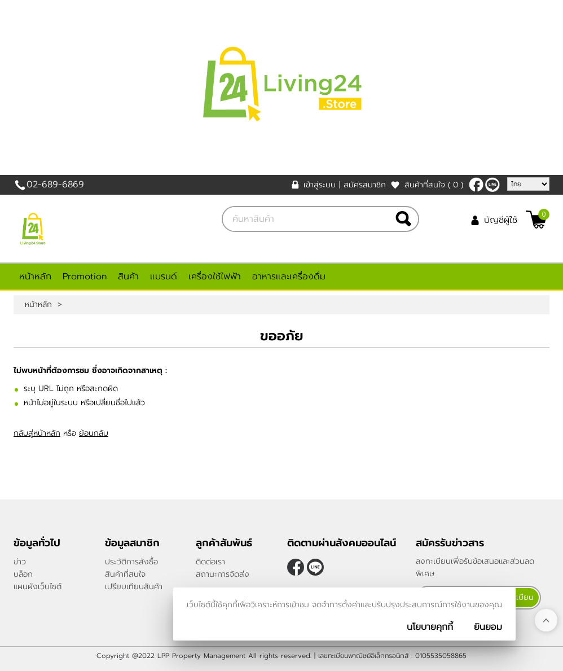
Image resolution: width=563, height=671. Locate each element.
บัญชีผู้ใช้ (500, 220)
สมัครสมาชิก (365, 185)
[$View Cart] (536, 219)
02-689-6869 (55, 184)
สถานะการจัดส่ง (222, 574)
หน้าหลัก (35, 276)
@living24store (492, 184)
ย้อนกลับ (93, 433)
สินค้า (128, 276)
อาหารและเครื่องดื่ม (289, 276)
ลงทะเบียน (516, 597)
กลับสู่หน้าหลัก (37, 433)
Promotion (85, 276)
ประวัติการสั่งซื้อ (131, 562)
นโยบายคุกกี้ (430, 627)
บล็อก (23, 574)
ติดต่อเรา (210, 562)
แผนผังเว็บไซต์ (37, 587)
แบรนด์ (163, 276)
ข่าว (20, 562)
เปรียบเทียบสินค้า (133, 587)
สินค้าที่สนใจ (433, 185)
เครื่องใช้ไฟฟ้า (214, 276)
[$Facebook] (476, 184)
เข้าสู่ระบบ (320, 185)
